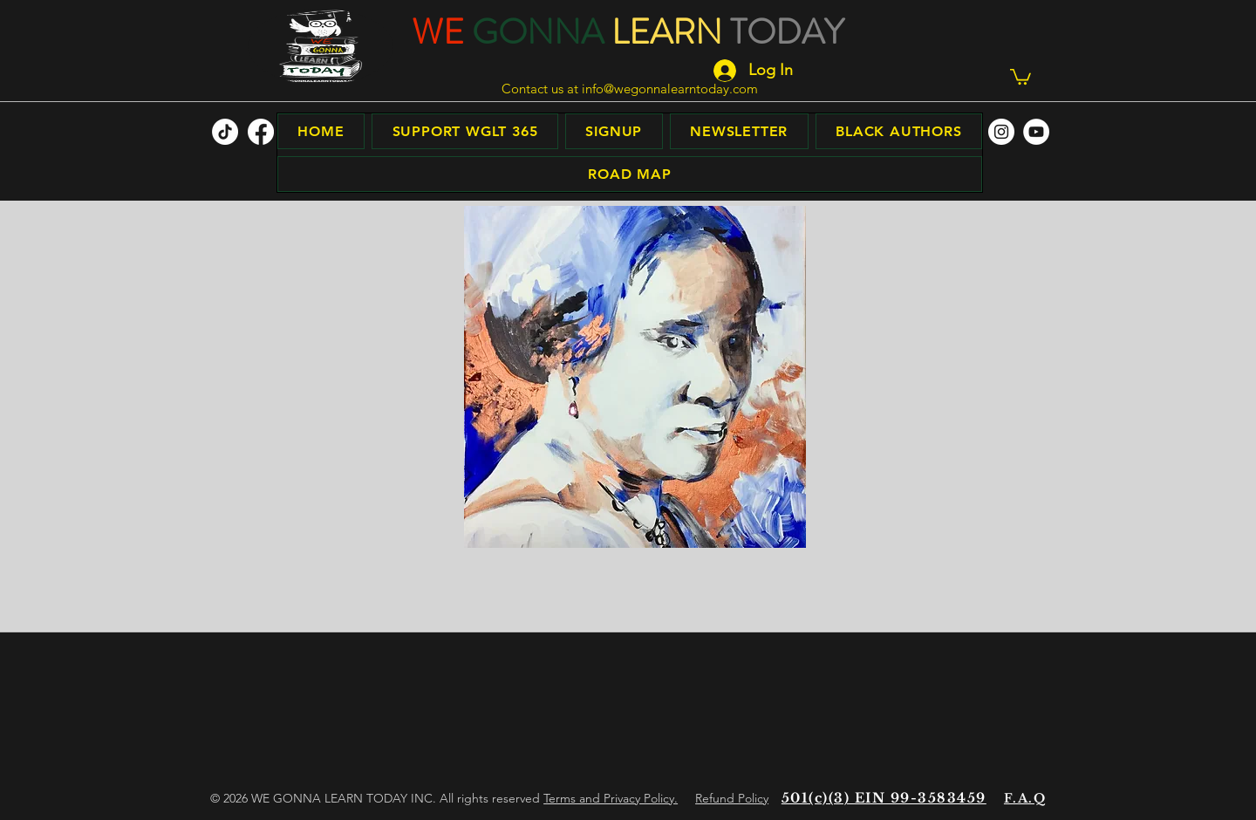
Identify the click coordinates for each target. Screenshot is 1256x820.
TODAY (786, 32)
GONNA (538, 32)
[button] (1020, 76)
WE (438, 32)
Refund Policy (731, 798)
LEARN (666, 32)
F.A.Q (1025, 798)
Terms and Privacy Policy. (610, 798)
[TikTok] (225, 132)
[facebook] (261, 132)
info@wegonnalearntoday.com (670, 88)
